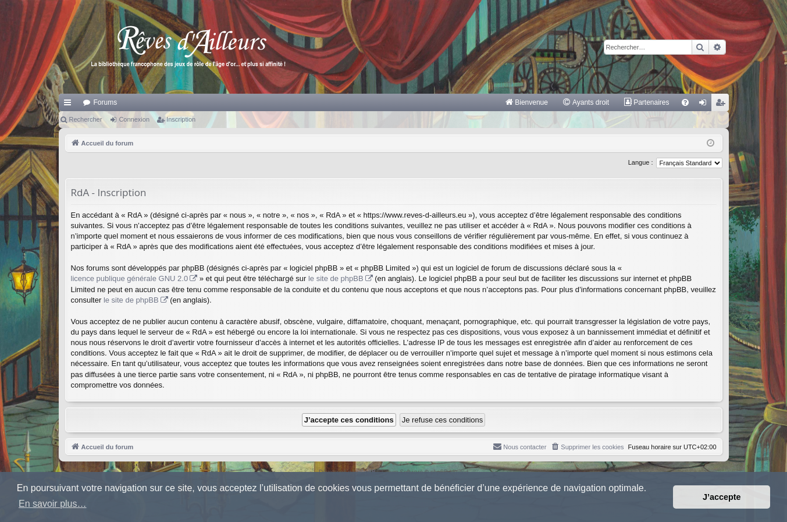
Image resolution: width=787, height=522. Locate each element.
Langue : (640, 162)
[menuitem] (526, 102)
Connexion (134, 119)
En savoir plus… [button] (53, 504)
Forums (105, 102)
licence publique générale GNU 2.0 (129, 278)
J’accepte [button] (722, 497)
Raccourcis (69, 104)
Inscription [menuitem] (722, 104)
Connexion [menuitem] (705, 104)
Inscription (180, 119)
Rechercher (85, 119)
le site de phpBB (336, 278)
